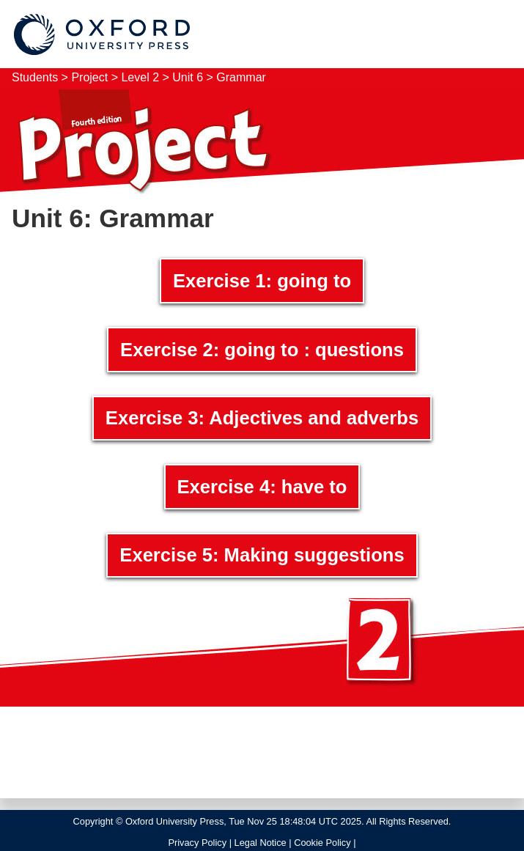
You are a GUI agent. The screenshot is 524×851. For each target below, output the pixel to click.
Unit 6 (187, 77)
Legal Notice (261, 842)
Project (91, 77)
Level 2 (140, 77)
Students (35, 77)
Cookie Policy (322, 842)
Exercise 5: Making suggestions (261, 555)
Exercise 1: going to (262, 280)
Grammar (241, 77)
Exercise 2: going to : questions (262, 349)
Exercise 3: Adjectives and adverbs (262, 418)
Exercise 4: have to (262, 486)
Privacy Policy (197, 842)
